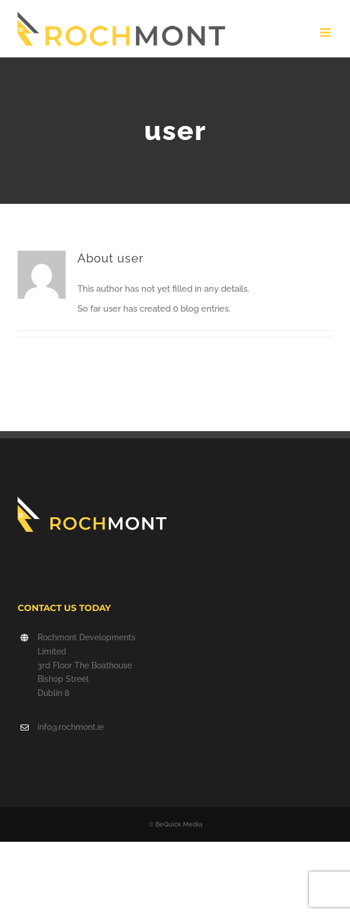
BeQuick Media (178, 824)
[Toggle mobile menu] (326, 32)
